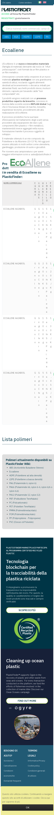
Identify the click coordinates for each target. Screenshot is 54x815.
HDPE (26, 36)
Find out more (27, 700)
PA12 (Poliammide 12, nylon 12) (24, 494)
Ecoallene (14, 471)
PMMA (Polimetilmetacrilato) (23, 510)
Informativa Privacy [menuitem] (36, 760)
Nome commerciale (13, 183)
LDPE (38, 36)
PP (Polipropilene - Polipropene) (25, 518)
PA (47, 36)
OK (28, 807)
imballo (47, 191)
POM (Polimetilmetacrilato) (22, 514)
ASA (16, 36)
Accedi (5, 14)
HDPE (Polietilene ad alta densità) (25, 475)
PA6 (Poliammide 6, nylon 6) (22, 483)
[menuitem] (6, 2)
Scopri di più (27, 610)
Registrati (8, 18)
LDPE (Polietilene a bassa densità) (25, 479)
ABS (6, 36)
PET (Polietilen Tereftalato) (22, 506)
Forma (35, 189)
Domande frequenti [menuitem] (12, 780)
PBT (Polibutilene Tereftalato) (23, 498)
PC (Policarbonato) (18, 502)
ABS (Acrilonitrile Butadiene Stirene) (26, 467)
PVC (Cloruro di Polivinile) (21, 522)
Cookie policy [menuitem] (34, 765)
